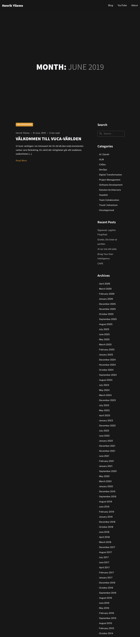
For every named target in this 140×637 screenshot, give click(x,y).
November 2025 (107, 309)
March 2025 (105, 344)
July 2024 (104, 385)
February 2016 (106, 613)
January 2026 (106, 299)
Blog (110, 5)
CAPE (100, 263)
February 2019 (106, 511)
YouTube (122, 5)
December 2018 (107, 522)
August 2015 (105, 623)
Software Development (110, 185)
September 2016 (107, 593)
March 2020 (105, 481)
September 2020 (108, 471)
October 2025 (106, 314)
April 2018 (104, 537)
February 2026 (106, 294)
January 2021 (106, 466)
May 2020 (104, 476)
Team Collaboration (109, 200)
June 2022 (104, 435)
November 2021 (107, 451)
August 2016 (105, 598)
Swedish (103, 195)
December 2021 (107, 446)
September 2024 (108, 375)
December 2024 (107, 359)
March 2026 (105, 288)
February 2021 (106, 461)
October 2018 (106, 527)
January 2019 (106, 517)
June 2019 (104, 506)
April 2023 (104, 415)
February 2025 (106, 349)
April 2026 (104, 283)
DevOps (103, 169)
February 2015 (106, 628)
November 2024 (107, 364)
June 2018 (104, 532)
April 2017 (104, 567)
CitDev (102, 164)
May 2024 (104, 390)
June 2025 (104, 334)
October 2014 (106, 633)
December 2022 (107, 425)
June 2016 (104, 603)
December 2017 (107, 547)
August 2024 (105, 380)
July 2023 (104, 405)
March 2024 (105, 395)
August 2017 (105, 552)
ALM (101, 159)
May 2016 (104, 608)
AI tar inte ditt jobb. (107, 249)
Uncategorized (24, 124)
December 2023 (107, 400)
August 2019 (105, 501)
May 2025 (104, 339)
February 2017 (106, 572)
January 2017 (106, 577)
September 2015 (107, 618)
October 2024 (106, 370)
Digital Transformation (110, 174)
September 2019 (107, 496)
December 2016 (107, 582)
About (134, 5)
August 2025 (105, 324)
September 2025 (108, 319)
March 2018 (105, 542)
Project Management (109, 179)
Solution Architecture (110, 190)
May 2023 (104, 410)
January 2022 (106, 441)
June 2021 (104, 456)
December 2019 (107, 491)
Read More (21, 160)
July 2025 (104, 329)
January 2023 (106, 420)
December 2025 (107, 304)
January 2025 (106, 354)
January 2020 (106, 486)
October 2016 (106, 587)
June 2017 (104, 562)
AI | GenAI (104, 154)
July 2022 (104, 430)
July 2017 (104, 557)
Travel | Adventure (108, 205)
